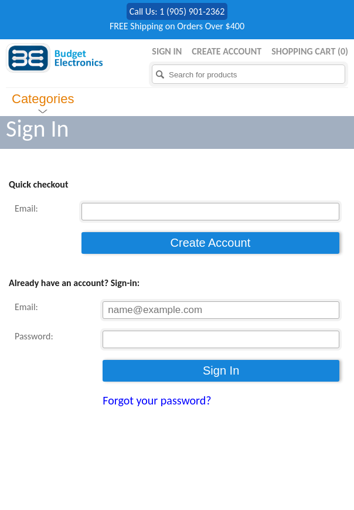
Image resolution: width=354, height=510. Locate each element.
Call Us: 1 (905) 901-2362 (177, 11)
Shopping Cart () (309, 51)
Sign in (167, 51)
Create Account (226, 51)
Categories (43, 98)
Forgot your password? (157, 400)
